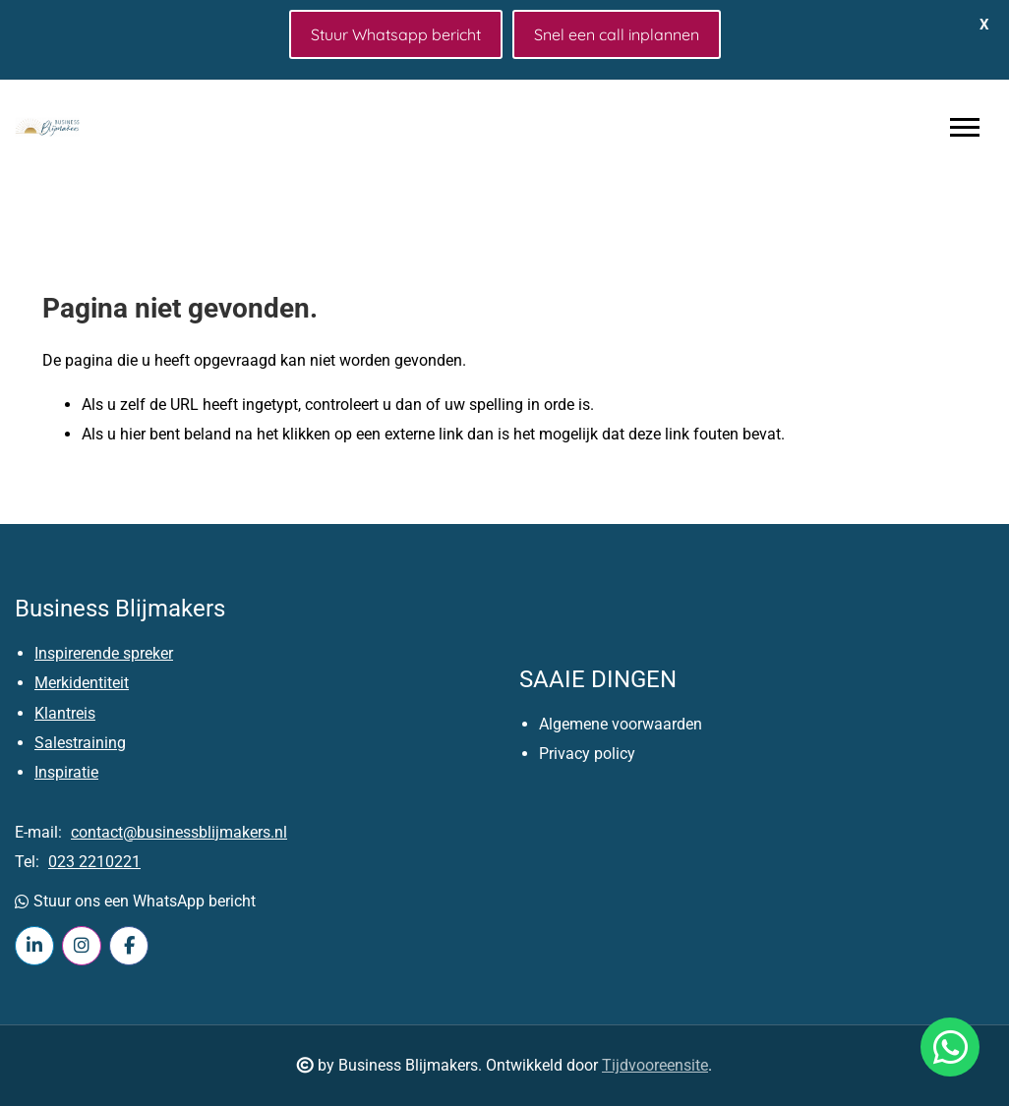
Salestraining (80, 742)
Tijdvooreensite (655, 1065)
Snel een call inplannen (616, 34)
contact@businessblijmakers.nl (179, 832)
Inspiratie (66, 772)
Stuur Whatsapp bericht (396, 34)
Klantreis (64, 713)
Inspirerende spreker (103, 653)
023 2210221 (94, 861)
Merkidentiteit (81, 682)
